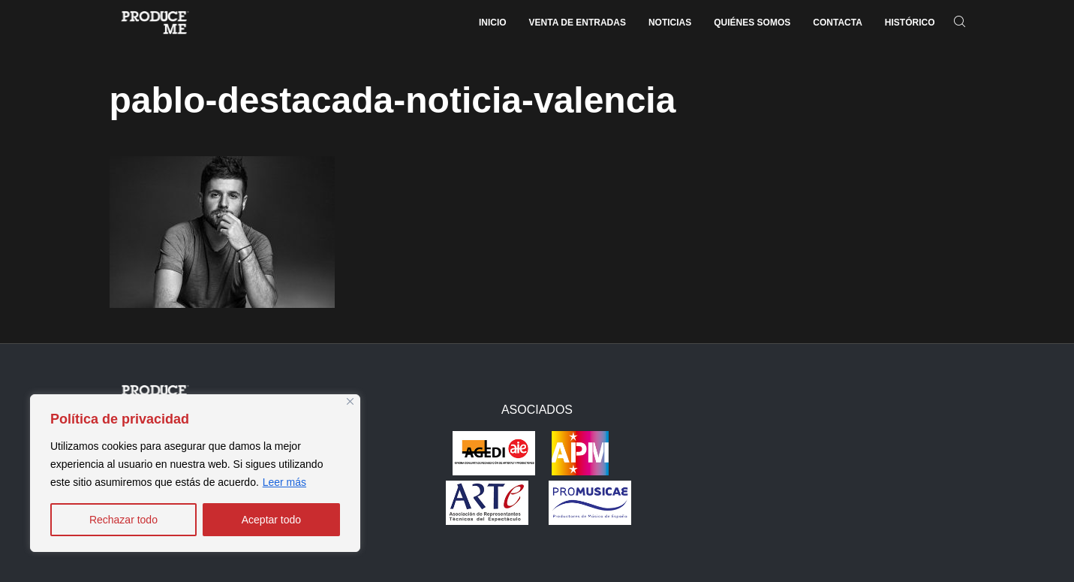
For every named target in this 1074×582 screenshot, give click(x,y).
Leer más (284, 482)
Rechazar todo (123, 520)
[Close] (350, 401)
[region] (195, 473)
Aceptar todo (271, 520)
